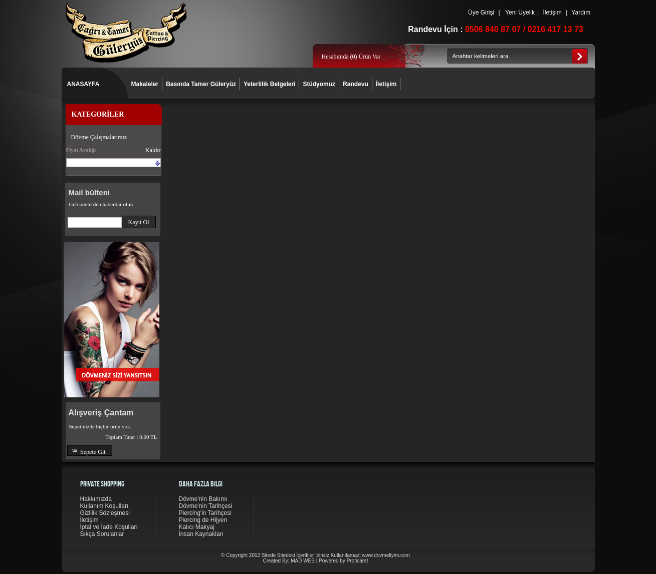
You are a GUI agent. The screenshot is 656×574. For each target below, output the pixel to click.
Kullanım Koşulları (104, 505)
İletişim (552, 12)
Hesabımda (336, 56)
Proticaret (357, 560)
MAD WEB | (305, 560)
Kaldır (153, 150)
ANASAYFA (83, 84)
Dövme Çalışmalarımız (99, 137)
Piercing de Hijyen (203, 519)
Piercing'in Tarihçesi (205, 512)
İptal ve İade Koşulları (109, 526)
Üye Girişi (481, 12)
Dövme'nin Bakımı (203, 498)
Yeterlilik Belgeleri (269, 84)
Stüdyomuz (319, 84)
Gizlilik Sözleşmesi (105, 512)
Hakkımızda (96, 498)
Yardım (581, 12)
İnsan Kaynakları (201, 533)
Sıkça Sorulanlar (102, 533)
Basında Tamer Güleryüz (201, 84)
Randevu (355, 84)
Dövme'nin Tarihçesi (206, 505)
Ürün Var (365, 56)
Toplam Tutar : (131, 437)
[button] (139, 222)
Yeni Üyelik (520, 12)
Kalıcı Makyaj (196, 526)
